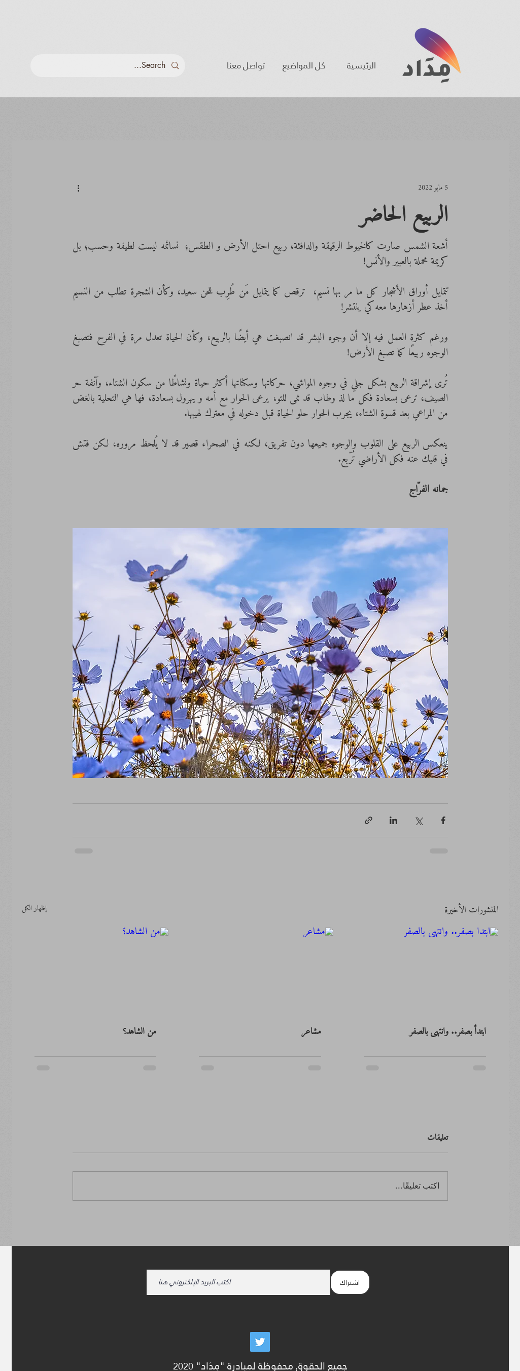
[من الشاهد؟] (95, 969)
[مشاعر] (260, 969)
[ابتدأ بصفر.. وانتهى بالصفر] (425, 969)
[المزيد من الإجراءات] (79, 187)
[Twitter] (260, 1342)
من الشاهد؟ (139, 1031)
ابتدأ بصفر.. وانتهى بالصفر (447, 1031)
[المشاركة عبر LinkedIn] (393, 820)
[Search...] (109, 65)
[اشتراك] (350, 1282)
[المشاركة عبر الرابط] (368, 820)
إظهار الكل (34, 909)
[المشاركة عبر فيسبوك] (443, 820)
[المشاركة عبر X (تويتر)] (418, 820)
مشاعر (311, 1031)
